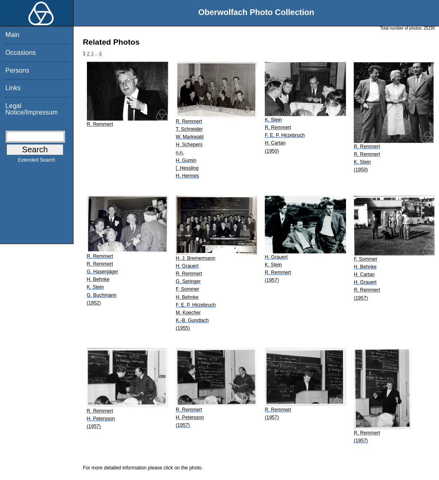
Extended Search (36, 161)
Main (12, 34)
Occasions (20, 52)
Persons (17, 70)
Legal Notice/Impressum (31, 109)
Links (12, 87)
